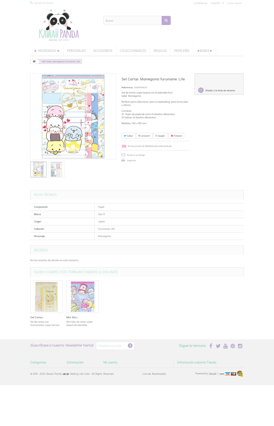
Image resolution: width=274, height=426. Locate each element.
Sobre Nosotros (75, 368)
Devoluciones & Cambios (80, 383)
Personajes (76, 50)
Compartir (144, 135)
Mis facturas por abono (115, 378)
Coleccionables (133, 50)
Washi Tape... (110, 317)
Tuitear (128, 135)
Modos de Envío (75, 378)
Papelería (182, 50)
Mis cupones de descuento (117, 393)
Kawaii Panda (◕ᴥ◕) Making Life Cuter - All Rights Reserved (79, 414)
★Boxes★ (204, 50)
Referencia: (127, 87)
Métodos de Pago (76, 373)
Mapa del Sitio (74, 402)
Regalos (160, 50)
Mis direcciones (111, 383)
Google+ (160, 135)
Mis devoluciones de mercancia (120, 373)
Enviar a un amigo (136, 154)
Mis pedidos (109, 368)
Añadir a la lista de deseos (220, 90)
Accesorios (102, 50)
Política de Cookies (76, 398)
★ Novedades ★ (47, 50)
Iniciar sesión (234, 3)
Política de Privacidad (78, 393)
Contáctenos (200, 3)
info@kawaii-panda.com (207, 381)
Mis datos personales (115, 388)
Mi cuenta (110, 362)
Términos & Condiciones (79, 388)
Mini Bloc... (217, 317)
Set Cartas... (37, 317)
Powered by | (207, 414)
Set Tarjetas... (146, 317)
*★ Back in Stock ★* (41, 368)
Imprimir (131, 160)
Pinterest (176, 135)
